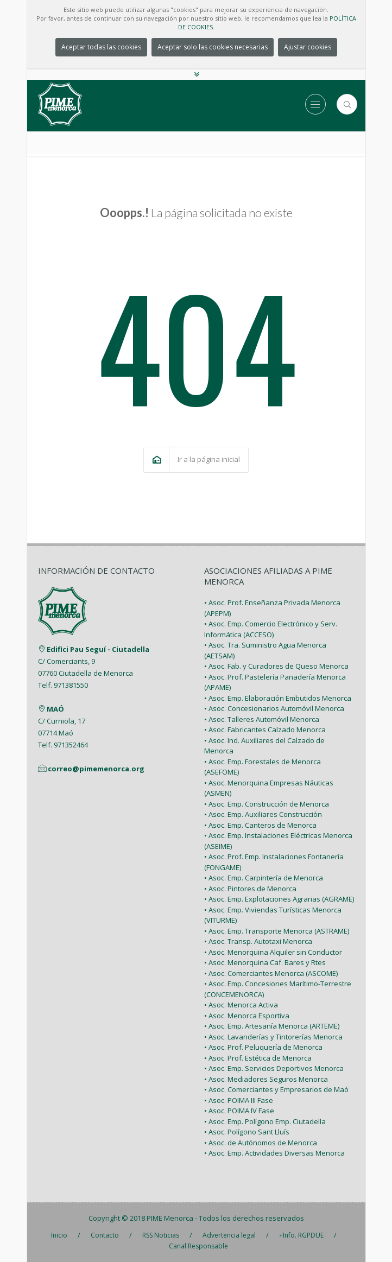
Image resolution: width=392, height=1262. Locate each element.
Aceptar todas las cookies (101, 47)
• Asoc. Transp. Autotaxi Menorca (258, 941)
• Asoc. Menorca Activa (241, 1005)
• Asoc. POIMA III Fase (238, 1100)
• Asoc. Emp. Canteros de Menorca (260, 825)
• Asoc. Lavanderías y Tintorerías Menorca (273, 1037)
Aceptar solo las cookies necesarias (212, 47)
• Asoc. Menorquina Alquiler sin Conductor (273, 952)
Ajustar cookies (307, 47)
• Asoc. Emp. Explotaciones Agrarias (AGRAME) (279, 899)
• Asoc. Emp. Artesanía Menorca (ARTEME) (271, 1026)
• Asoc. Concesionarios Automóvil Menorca (274, 708)
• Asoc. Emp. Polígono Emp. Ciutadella (265, 1121)
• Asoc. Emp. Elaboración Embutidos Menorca (277, 698)
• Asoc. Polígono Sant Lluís (246, 1132)
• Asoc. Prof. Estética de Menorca (258, 1058)
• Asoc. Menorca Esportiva (246, 1015)
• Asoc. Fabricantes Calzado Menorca (265, 729)
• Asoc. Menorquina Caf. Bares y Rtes (265, 962)
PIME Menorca (170, 1218)
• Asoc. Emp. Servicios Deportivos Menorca (274, 1068)
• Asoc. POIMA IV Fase (239, 1110)
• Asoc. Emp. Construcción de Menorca (266, 804)
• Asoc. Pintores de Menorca (250, 888)
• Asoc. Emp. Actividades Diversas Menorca (274, 1153)
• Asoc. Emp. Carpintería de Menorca (263, 878)
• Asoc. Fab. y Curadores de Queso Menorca (276, 666)
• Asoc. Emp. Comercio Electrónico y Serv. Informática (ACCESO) (270, 629)
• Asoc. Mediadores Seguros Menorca (266, 1079)
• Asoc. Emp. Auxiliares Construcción (263, 814)
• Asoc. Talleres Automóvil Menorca (261, 719)
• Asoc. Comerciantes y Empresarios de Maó (276, 1089)
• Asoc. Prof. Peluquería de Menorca (263, 1047)
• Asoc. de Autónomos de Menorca (260, 1142)
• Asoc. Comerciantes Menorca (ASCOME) (271, 973)
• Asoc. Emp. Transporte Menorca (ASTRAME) (276, 931)
